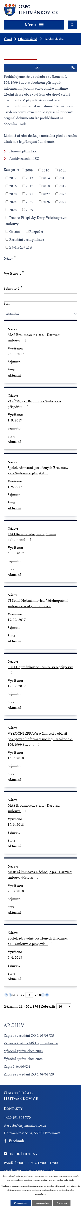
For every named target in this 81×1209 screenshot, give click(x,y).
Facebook (16, 1140)
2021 (29, 193)
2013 (29, 177)
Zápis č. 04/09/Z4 (17, 1066)
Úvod (8, 38)
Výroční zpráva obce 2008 (23, 1050)
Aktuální (14, 375)
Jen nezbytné (42, 1202)
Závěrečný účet (20, 247)
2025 (29, 201)
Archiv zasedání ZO (24, 158)
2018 (46, 185)
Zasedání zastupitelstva (26, 239)
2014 (46, 177)
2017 (29, 185)
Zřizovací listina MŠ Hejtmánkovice (31, 1043)
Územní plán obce (22, 151)
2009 (29, 169)
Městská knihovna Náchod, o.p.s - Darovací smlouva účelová (40, 874)
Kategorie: (11, 169)
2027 (62, 201)
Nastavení (62, 1202)
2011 (62, 169)
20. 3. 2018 (16, 890)
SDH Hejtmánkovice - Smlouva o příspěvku (40, 669)
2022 (46, 193)
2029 (29, 209)
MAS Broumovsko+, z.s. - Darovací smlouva (34, 337)
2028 (13, 209)
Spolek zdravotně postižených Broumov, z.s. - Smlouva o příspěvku (38, 470)
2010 (45, 169)
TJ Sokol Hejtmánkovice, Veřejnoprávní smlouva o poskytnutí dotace (38, 603)
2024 (13, 201)
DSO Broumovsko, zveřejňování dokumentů (32, 536)
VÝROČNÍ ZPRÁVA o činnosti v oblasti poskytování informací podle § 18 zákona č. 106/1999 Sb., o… (40, 739)
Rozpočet (36, 231)
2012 (13, 177)
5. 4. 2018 (15, 957)
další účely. (69, 1180)
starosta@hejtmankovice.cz (25, 1125)
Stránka (18, 995)
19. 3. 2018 (16, 824)
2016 (13, 185)
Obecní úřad (27, 38)
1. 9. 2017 (15, 420)
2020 (13, 193)
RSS (55, 67)
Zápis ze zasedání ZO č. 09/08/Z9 (29, 1074)
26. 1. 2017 (16, 353)
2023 (62, 193)
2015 (62, 177)
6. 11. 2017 (16, 553)
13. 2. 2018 (16, 757)
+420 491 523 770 (17, 1117)
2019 (62, 185)
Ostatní (14, 231)
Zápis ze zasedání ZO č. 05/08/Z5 (29, 1035)
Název (8, 258)
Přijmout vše (20, 1202)
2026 (46, 201)
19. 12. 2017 (17, 619)
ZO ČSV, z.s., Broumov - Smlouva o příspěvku (34, 403)
